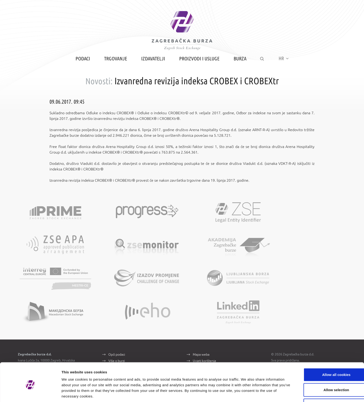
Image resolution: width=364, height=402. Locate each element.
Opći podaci (116, 324)
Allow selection (324, 371)
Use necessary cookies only (324, 387)
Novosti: (98, 84)
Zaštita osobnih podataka (211, 337)
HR (284, 61)
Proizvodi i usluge (198, 61)
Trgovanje (114, 61)
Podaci (82, 61)
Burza (239, 61)
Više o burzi (116, 331)
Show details (246, 393)
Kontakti (114, 337)
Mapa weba (201, 324)
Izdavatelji (152, 61)
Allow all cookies (325, 356)
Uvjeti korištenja (204, 331)
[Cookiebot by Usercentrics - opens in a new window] (30, 392)
